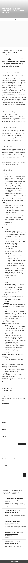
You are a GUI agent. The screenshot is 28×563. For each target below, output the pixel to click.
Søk (3, 472)
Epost (4, 429)
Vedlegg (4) (6, 277)
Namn (4, 422)
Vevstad (4, 436)
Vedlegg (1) (6, 303)
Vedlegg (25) (7, 224)
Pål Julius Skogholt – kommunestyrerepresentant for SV (14, 10)
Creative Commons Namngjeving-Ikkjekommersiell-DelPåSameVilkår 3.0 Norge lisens (12, 492)
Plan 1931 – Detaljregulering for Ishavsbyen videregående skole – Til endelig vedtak (12, 200)
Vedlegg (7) (6, 352)
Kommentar (5, 403)
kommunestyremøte (8, 390)
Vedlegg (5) (6, 373)
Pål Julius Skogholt (17, 50)
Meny (14, 19)
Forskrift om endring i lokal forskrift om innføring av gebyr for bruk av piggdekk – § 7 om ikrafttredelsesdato (13, 306)
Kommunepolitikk (8, 388)
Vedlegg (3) (6, 294)
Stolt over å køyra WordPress (7, 556)
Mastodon (4, 465)
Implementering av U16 (13, 173)
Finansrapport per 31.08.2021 (15, 296)
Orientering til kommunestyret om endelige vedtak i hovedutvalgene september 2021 (13, 380)
